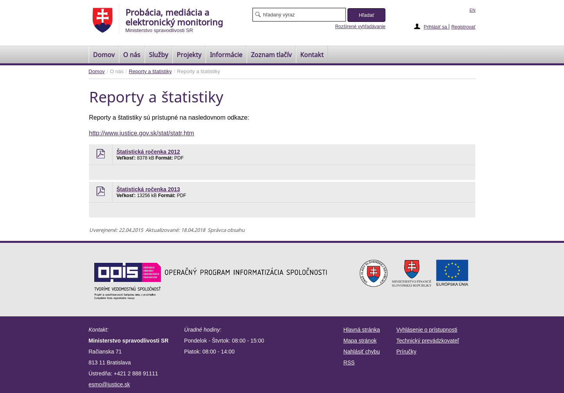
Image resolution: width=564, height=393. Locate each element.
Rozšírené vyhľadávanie (360, 26)
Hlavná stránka (362, 330)
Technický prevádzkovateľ (427, 340)
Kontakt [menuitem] (312, 54)
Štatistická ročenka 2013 (148, 189)
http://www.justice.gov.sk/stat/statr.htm (141, 133)
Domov (97, 71)
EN (472, 10)
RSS (349, 362)
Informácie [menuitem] (226, 54)
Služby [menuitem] (158, 54)
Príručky (406, 351)
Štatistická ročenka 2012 (148, 152)
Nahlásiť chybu (362, 351)
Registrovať (463, 27)
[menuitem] (103, 54)
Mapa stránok (360, 340)
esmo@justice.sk (109, 384)
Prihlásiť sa (436, 27)
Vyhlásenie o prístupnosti (426, 330)
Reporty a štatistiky (150, 71)
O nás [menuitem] (131, 54)
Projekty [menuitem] (189, 54)
